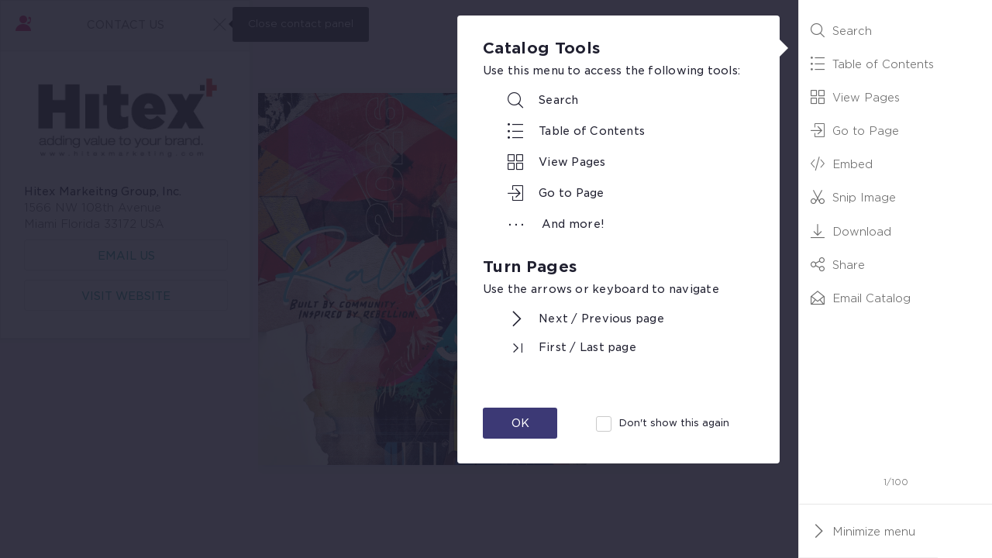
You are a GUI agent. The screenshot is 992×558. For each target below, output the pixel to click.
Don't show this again (674, 423)
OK (520, 423)
